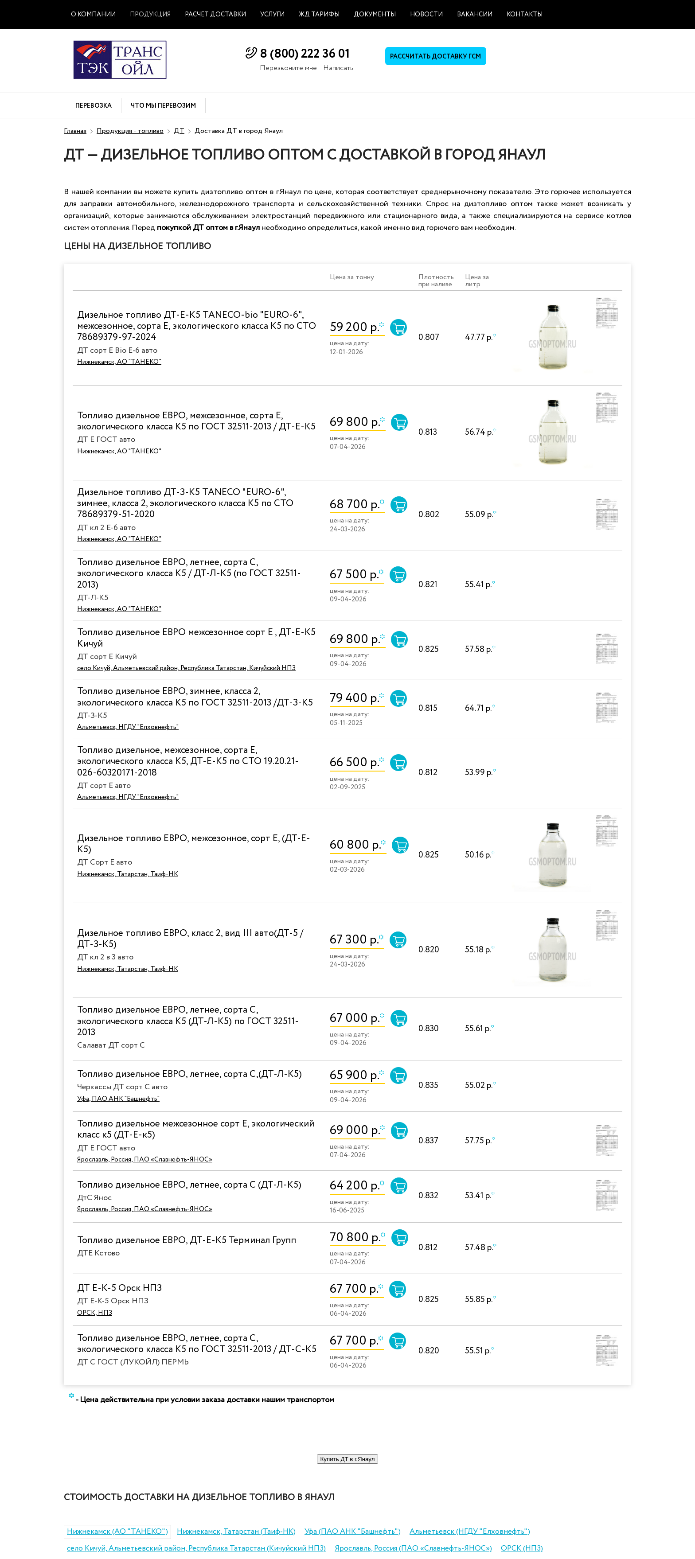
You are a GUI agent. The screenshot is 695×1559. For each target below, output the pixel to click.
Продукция (150, 14)
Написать (338, 68)
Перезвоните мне (288, 68)
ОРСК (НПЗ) (522, 1548)
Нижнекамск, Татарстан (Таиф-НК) (236, 1531)
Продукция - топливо (130, 131)
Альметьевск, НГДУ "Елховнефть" (128, 727)
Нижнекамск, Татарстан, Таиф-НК (127, 874)
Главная (75, 131)
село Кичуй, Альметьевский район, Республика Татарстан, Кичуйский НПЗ (186, 668)
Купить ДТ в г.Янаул (347, 1459)
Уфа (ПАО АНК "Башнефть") (353, 1531)
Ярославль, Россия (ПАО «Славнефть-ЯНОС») (413, 1548)
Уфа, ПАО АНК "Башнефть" (118, 1099)
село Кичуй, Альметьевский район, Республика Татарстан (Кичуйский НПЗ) (196, 1548)
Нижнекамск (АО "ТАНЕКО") (117, 1531)
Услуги (272, 14)
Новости (426, 14)
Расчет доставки (215, 14)
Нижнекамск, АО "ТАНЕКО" (119, 362)
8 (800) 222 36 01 (305, 54)
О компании (93, 14)
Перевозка (93, 106)
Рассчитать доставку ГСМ (440, 58)
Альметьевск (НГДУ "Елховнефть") (470, 1531)
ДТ (179, 131)
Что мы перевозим (163, 106)
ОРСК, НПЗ (94, 1313)
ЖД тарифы (319, 14)
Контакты (525, 14)
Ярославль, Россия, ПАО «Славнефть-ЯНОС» (144, 1160)
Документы (375, 14)
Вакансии (474, 14)
